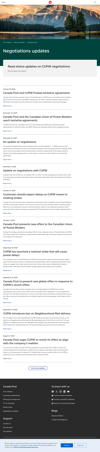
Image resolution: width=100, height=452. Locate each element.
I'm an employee (9, 403)
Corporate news (32, 42)
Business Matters (57, 416)
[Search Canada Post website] (95, 2)
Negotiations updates (10, 411)
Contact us (7, 423)
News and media (19, 42)
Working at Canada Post (11, 399)
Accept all (67, 445)
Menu (3, 2)
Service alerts (8, 427)
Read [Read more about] (7, 106)
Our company (7, 42)
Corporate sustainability (11, 395)
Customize (80, 445)
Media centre (7, 407)
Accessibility (7, 431)
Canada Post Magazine (59, 420)
